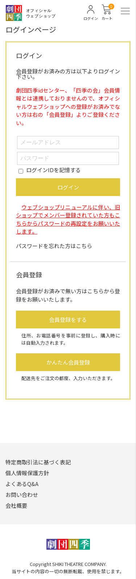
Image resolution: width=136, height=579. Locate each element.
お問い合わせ (21, 494)
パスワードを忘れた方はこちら (54, 246)
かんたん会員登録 (68, 362)
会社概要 (16, 505)
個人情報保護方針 (27, 473)
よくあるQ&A (21, 484)
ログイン (68, 187)
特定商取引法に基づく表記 (38, 462)
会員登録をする (68, 319)
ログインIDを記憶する (53, 170)
